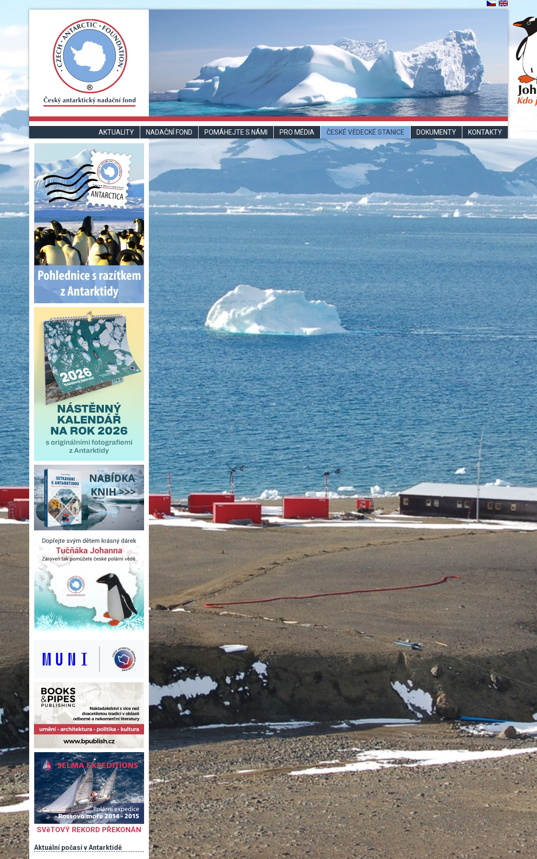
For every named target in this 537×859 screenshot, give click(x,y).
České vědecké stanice (365, 132)
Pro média (297, 132)
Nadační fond (169, 132)
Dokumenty (436, 132)
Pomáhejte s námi (236, 132)
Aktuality (116, 132)
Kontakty (485, 132)
